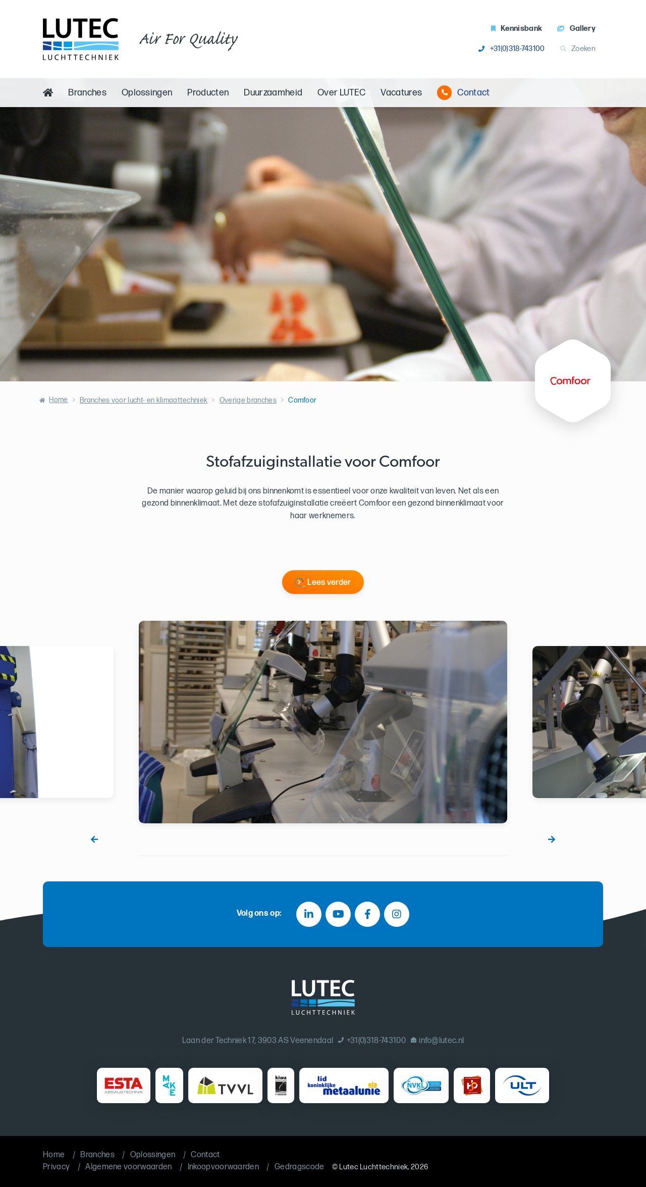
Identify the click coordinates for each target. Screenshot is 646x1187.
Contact (463, 92)
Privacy (56, 1167)
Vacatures (401, 92)
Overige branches (248, 400)
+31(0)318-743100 (511, 48)
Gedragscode (300, 1167)
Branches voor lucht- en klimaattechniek (143, 400)
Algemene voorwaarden (128, 1167)
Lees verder (329, 582)
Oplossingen (147, 92)
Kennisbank (517, 28)
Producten (208, 92)
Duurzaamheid (273, 92)
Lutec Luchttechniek (373, 1167)
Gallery (576, 28)
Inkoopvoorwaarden (223, 1167)
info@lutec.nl (437, 1041)
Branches (87, 92)
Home (58, 399)
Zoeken (578, 48)
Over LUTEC (341, 92)
